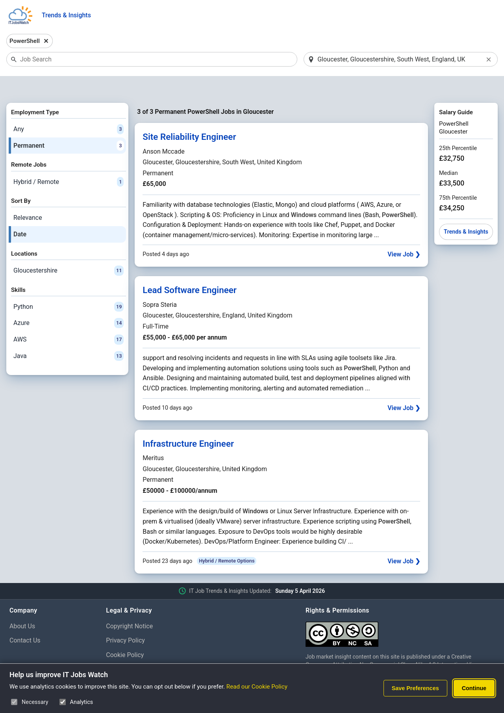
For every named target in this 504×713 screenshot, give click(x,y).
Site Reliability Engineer (189, 116)
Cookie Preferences (133, 649)
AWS (68, 319)
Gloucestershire (68, 250)
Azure (68, 303)
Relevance (27, 197)
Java (68, 336)
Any (68, 109)
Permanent (68, 125)
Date (19, 213)
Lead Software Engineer (190, 270)
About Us (22, 605)
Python (68, 286)
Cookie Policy (125, 634)
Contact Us (25, 620)
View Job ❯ (403, 234)
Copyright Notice (129, 605)
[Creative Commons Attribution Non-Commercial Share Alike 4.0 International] (400, 611)
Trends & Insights (66, 15)
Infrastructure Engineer (188, 423)
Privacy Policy (125, 620)
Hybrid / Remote (68, 161)
